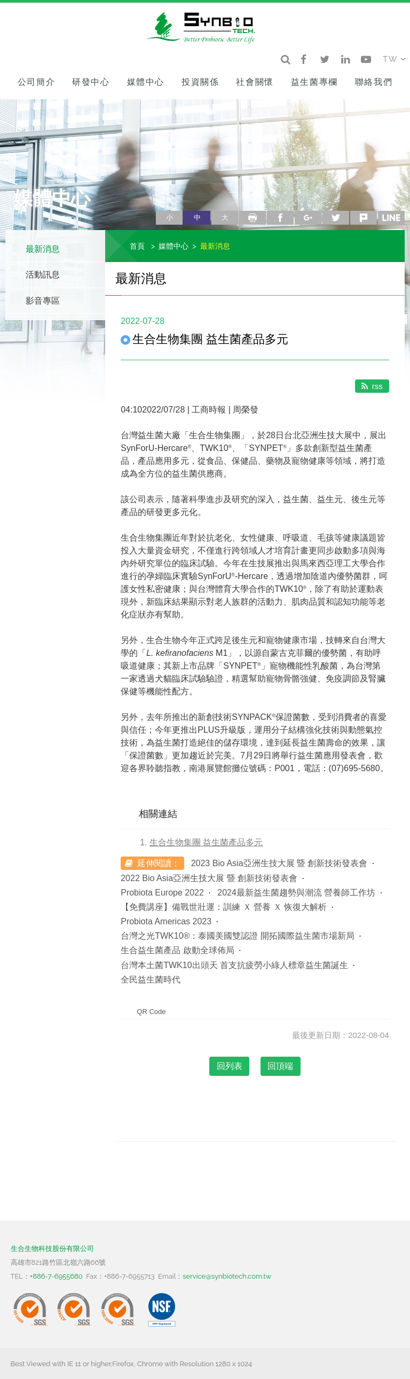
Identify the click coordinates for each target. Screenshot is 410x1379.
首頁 (137, 245)
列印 (252, 218)
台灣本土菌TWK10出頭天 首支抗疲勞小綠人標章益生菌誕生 (234, 965)
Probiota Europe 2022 (162, 892)
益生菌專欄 (314, 82)
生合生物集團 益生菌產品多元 (206, 842)
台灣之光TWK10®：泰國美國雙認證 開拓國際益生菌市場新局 (237, 935)
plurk (363, 218)
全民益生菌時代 (150, 979)
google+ (308, 218)
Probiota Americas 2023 (166, 921)
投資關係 (200, 82)
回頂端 (280, 1066)
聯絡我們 (373, 82)
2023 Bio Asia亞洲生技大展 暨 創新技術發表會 (279, 863)
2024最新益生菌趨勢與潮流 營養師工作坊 (296, 892)
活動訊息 (43, 275)
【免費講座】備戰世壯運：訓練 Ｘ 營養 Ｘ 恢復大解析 (224, 907)
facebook (280, 218)
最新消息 (43, 249)
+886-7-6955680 (56, 1276)
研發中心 (90, 82)
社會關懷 (254, 82)
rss (372, 386)
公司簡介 (36, 82)
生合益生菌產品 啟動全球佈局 (177, 950)
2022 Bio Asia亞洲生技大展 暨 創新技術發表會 (209, 878)
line (391, 218)
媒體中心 (145, 82)
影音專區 (43, 301)
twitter (335, 218)
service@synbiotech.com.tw (227, 1276)
